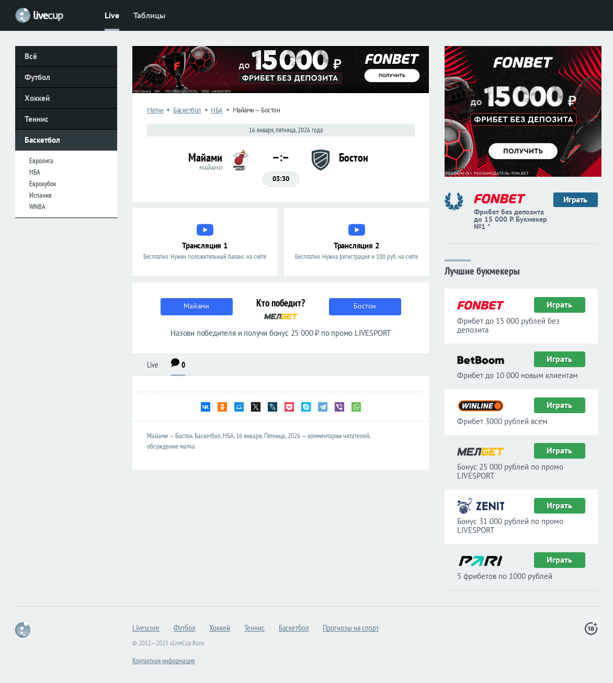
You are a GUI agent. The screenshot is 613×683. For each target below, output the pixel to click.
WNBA (37, 206)
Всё (31, 56)
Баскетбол (42, 140)
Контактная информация (163, 660)
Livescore (146, 627)
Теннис (37, 119)
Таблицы (149, 15)
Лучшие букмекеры (482, 270)
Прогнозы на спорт (351, 627)
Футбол (37, 77)
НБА (34, 172)
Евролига (41, 160)
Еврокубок (42, 183)
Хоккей (37, 98)
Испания (40, 195)
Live (112, 15)
